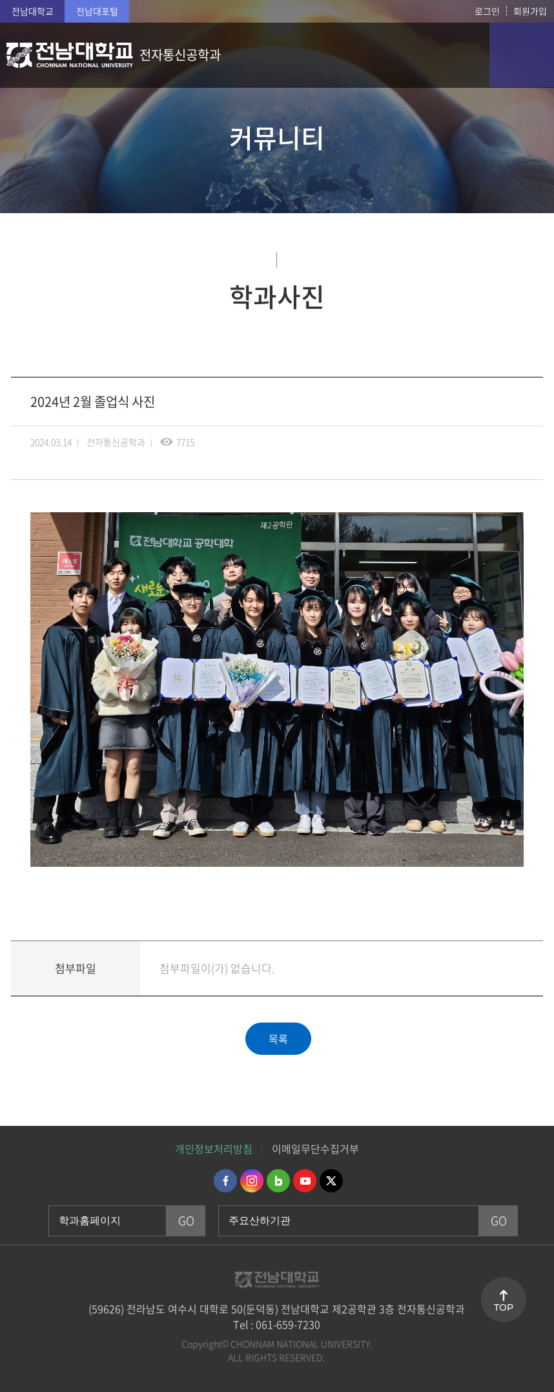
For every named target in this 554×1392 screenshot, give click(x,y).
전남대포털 (97, 11)
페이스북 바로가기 (225, 1180)
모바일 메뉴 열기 (521, 55)
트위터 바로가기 (331, 1180)
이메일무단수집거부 (315, 1148)
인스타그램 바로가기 (251, 1180)
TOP (503, 1307)
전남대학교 (33, 11)
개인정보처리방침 (213, 1148)
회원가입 (530, 11)
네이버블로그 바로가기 (278, 1180)
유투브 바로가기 (304, 1180)
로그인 (487, 11)
